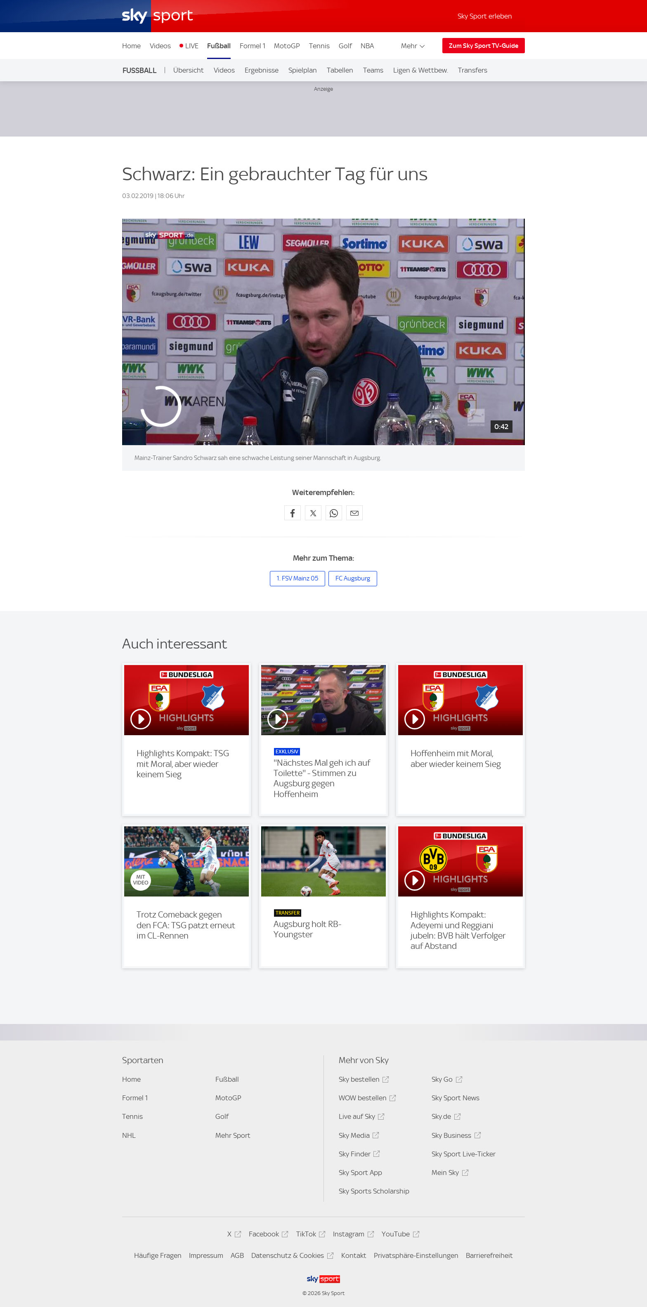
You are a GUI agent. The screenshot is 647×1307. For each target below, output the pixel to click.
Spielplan (302, 70)
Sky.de (445, 1117)
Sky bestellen (363, 1080)
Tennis (319, 46)
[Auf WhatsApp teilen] (334, 512)
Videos (160, 46)
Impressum (206, 1255)
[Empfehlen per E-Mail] (354, 512)
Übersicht (188, 70)
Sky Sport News (455, 1098)
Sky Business (455, 1136)
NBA (367, 46)
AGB (237, 1255)
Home (131, 46)
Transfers (472, 70)
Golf (345, 46)
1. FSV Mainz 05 (297, 578)
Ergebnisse (262, 70)
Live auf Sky (360, 1117)
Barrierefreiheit (489, 1255)
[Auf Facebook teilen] (292, 512)
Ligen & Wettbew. (420, 70)
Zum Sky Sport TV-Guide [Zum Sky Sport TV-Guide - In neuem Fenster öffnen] (483, 46)
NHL (129, 1135)
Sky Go (446, 1080)
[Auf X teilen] (313, 512)
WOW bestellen (366, 1099)
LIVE (191, 46)
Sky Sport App (360, 1172)
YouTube (399, 1235)
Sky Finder (358, 1155)
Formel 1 (252, 46)
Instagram (352, 1235)
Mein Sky (449, 1174)
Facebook (267, 1235)
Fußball (219, 46)
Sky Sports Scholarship (374, 1191)
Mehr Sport (232, 1135)
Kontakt (353, 1255)
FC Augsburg (352, 578)
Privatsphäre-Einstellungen (416, 1255)
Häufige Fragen (158, 1255)
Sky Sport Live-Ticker (464, 1154)
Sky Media (358, 1136)
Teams (373, 70)
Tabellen (340, 70)
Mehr (413, 46)
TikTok (309, 1235)
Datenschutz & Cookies (291, 1256)
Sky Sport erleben (485, 16)
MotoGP (287, 46)
